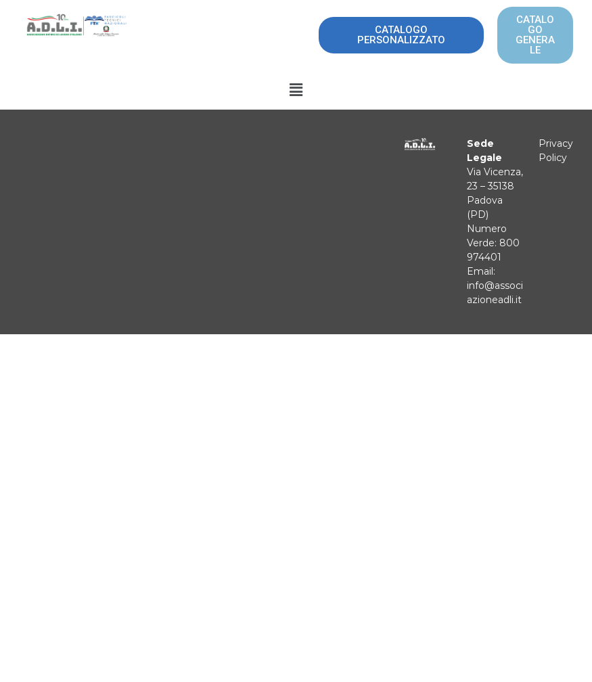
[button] (295, 90)
